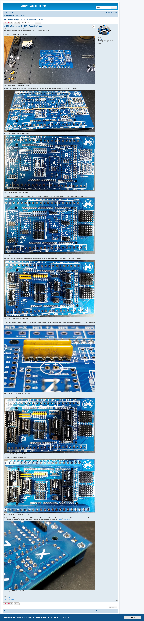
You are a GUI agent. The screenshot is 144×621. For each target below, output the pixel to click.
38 (101, 39)
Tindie (8, 599)
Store (5, 599)
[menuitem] (13, 12)
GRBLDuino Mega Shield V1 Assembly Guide (23, 20)
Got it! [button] (133, 617)
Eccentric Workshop (9, 597)
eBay (12, 599)
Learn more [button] (65, 617)
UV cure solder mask (64, 519)
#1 (4, 28)
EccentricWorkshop (102, 36)
